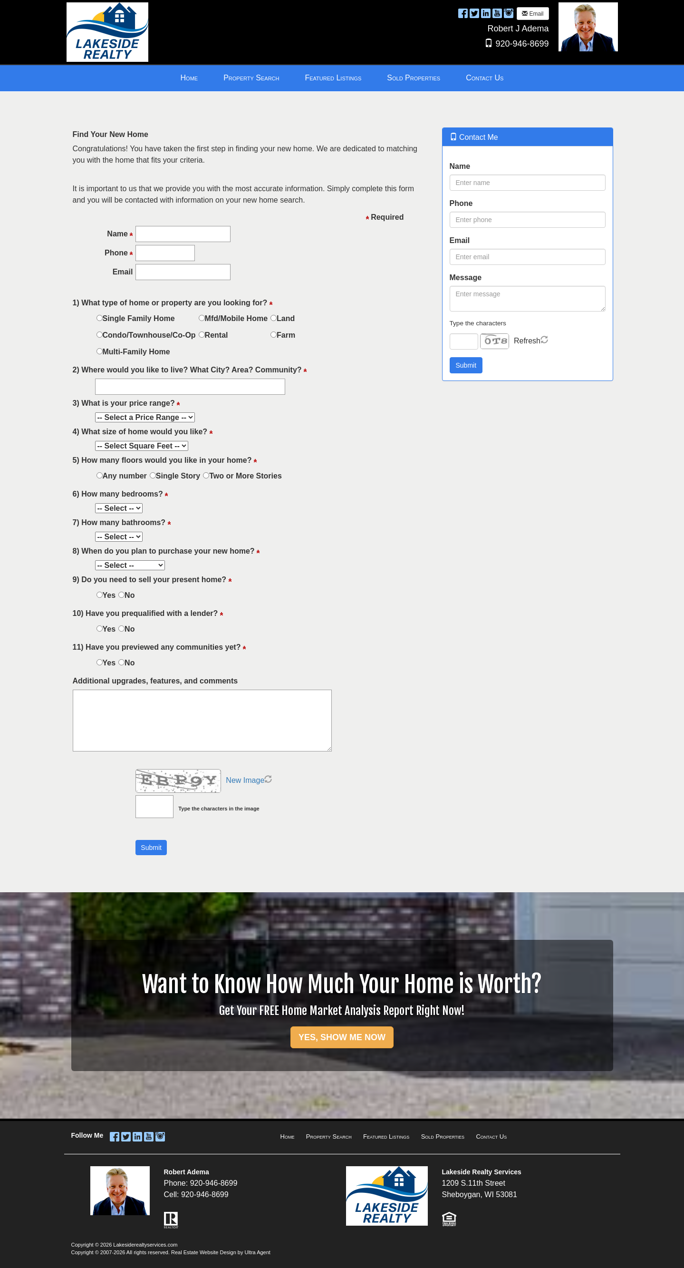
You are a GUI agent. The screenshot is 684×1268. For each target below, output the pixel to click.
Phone (461, 203)
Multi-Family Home (136, 352)
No (130, 595)
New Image (245, 780)
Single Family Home (139, 318)
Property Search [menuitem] (251, 78)
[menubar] (342, 78)
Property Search (329, 1136)
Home (287, 1136)
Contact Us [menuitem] (484, 78)
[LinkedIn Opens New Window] (485, 13)
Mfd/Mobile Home (236, 318)
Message (466, 277)
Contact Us (491, 1136)
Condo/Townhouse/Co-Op (149, 335)
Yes (109, 595)
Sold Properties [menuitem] (413, 78)
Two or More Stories (245, 476)
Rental (216, 335)
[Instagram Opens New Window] (508, 13)
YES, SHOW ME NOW (342, 1037)
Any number (125, 476)
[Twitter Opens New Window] (474, 13)
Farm (286, 335)
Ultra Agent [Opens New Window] (257, 1252)
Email (532, 13)
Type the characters (478, 323)
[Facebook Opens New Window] (463, 13)
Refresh (527, 341)
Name (460, 166)
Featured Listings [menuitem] (333, 78)
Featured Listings (386, 1136)
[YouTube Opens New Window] (497, 13)
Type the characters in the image (218, 808)
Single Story (178, 476)
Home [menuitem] (189, 78)
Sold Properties (442, 1136)
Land (286, 318)
